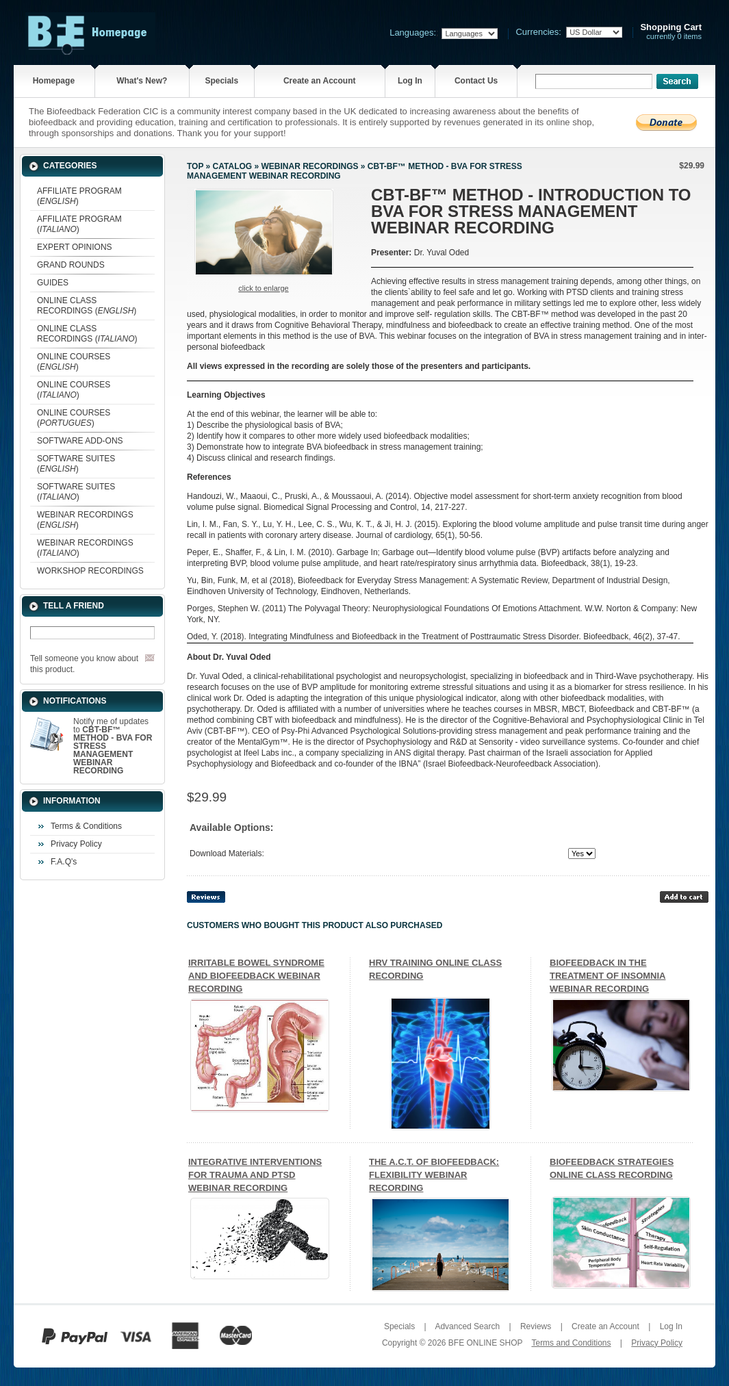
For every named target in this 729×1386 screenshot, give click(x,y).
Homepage (54, 81)
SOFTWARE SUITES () (76, 464)
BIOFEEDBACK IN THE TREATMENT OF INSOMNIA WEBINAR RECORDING (607, 976)
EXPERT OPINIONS (74, 247)
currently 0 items (671, 31)
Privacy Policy (76, 844)
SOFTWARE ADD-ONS (80, 441)
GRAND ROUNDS (71, 265)
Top (195, 166)
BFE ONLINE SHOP (485, 1343)
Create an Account (319, 81)
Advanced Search (467, 1326)
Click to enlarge (263, 288)
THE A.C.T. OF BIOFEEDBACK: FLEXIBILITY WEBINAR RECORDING (434, 1175)
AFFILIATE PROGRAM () (79, 196)
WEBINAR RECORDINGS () (85, 520)
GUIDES (52, 282)
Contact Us (476, 81)
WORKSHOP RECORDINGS (90, 571)
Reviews (535, 1326)
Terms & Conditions (86, 826)
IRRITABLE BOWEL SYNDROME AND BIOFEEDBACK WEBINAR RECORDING (256, 976)
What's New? (141, 81)
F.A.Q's (64, 862)
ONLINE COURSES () (73, 362)
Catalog (233, 166)
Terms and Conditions (571, 1343)
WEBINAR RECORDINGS (309, 166)
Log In (410, 81)
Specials (221, 81)
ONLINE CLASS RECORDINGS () (86, 306)
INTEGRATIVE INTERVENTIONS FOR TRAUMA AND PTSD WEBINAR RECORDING (255, 1175)
